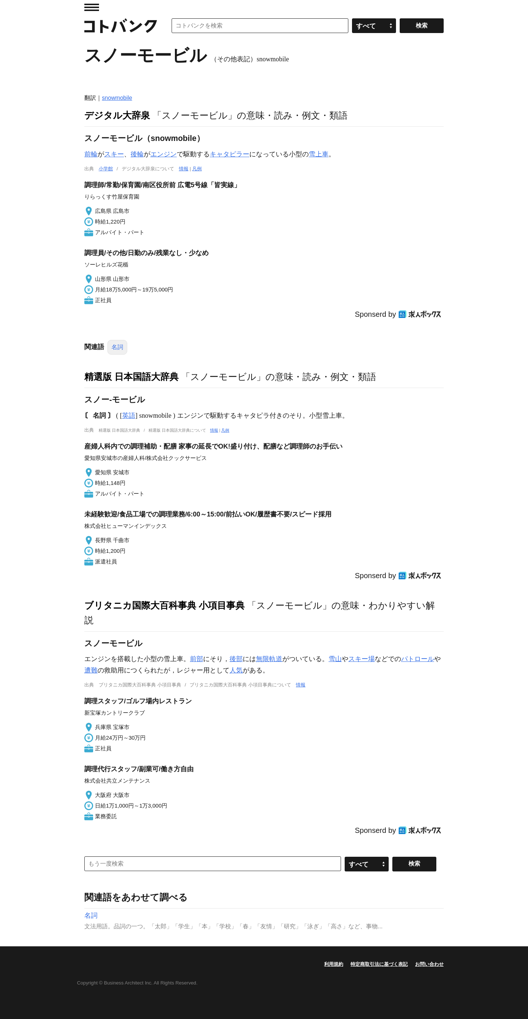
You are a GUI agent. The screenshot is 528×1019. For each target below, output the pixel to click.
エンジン (163, 154)
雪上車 (319, 154)
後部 (236, 659)
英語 (128, 415)
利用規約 (333, 964)
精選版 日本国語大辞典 (131, 376)
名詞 (117, 347)
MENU (91, 7)
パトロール (417, 659)
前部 (196, 659)
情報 (183, 168)
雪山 (335, 659)
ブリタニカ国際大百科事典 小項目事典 (164, 605)
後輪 (137, 154)
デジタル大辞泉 (117, 115)
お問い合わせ (429, 964)
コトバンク (120, 25)
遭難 (91, 670)
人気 (236, 670)
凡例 (197, 168)
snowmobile (117, 98)
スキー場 (361, 659)
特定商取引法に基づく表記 (379, 964)
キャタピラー (229, 154)
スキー (114, 154)
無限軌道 (269, 659)
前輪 (91, 154)
